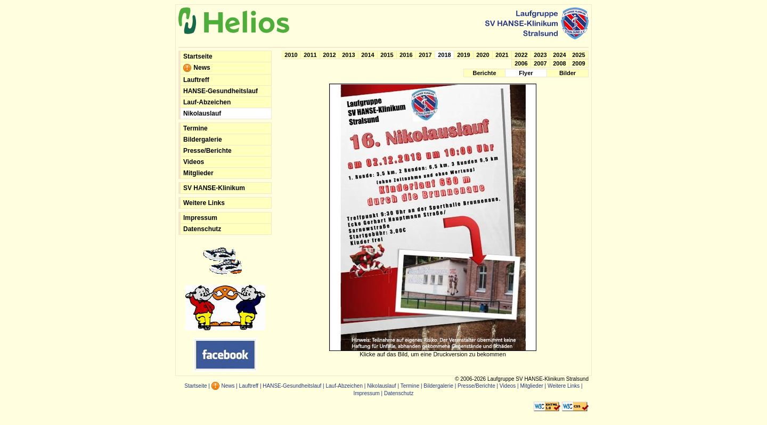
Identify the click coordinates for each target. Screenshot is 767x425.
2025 (578, 55)
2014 (367, 55)
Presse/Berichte (207, 150)
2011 (310, 55)
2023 (540, 55)
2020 (482, 55)
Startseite (198, 56)
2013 (348, 55)
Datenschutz (202, 229)
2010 (290, 55)
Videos (193, 162)
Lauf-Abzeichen (207, 102)
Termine (195, 128)
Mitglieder (198, 173)
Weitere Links (204, 203)
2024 (559, 55)
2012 (329, 55)
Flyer (526, 73)
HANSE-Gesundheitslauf (220, 91)
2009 (578, 63)
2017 (425, 55)
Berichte (484, 73)
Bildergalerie (202, 139)
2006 (521, 63)
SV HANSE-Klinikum (214, 188)
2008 (559, 63)
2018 (444, 55)
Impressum (200, 218)
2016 (405, 55)
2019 (463, 55)
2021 (501, 55)
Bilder (567, 73)
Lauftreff (196, 80)
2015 (386, 55)
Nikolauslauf (202, 113)
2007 (540, 63)
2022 (521, 55)
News (196, 68)
